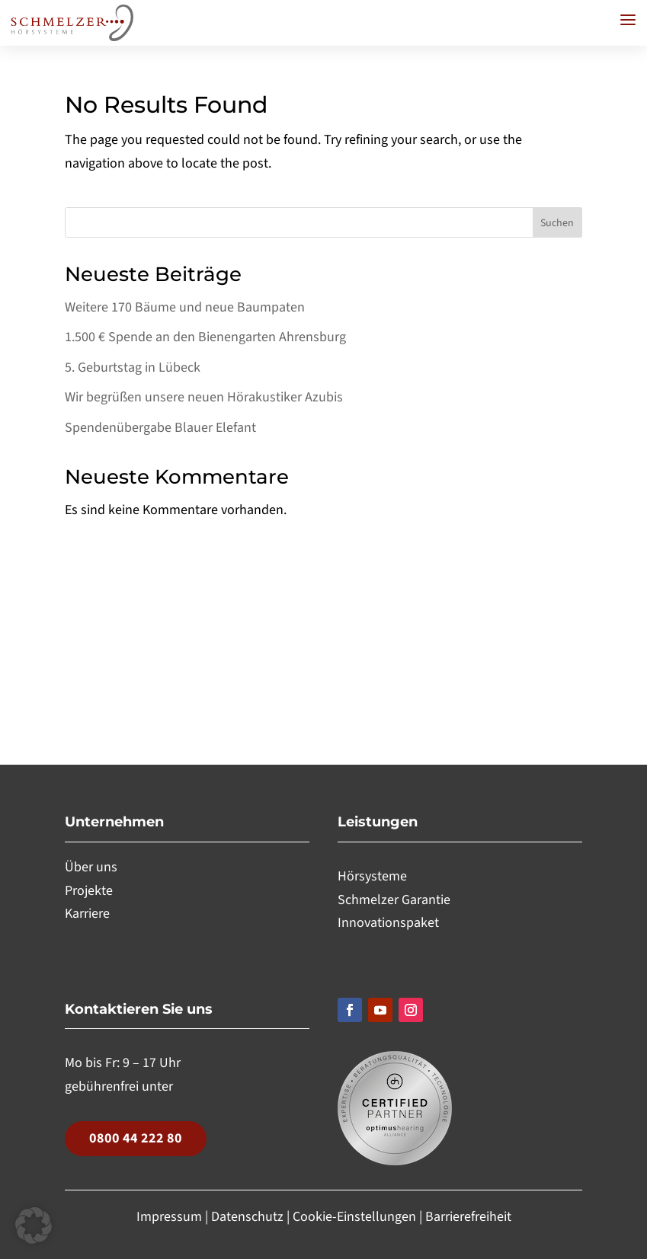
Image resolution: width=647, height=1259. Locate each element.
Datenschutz (247, 1216)
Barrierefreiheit (468, 1216)
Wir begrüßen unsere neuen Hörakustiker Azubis (204, 397)
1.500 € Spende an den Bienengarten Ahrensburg (205, 337)
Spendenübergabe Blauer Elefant (160, 427)
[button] (628, 20)
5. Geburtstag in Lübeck (132, 367)
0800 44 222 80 (135, 1138)
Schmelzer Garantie (394, 899)
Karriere (87, 913)
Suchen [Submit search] (557, 223)
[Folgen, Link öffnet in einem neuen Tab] (350, 1010)
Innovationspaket (388, 922)
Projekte (89, 890)
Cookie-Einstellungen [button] (356, 1216)
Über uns (91, 867)
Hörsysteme (372, 876)
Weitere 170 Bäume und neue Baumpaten (185, 307)
